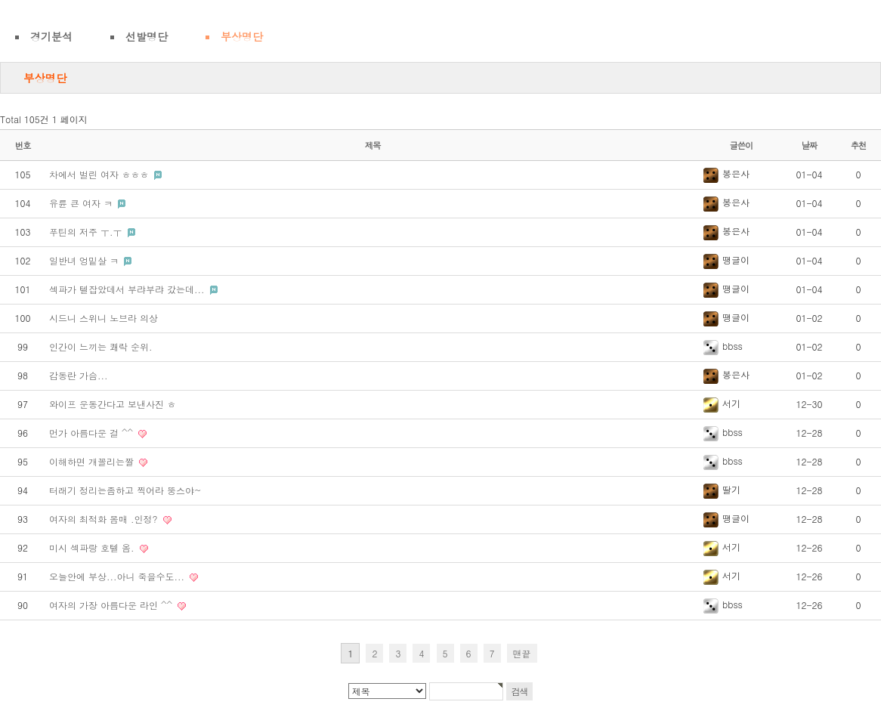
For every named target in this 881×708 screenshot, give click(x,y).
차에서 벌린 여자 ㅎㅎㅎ (100, 174)
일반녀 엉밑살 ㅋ (85, 260)
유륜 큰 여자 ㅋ (82, 202)
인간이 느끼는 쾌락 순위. (101, 346)
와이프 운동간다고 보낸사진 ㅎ (112, 403)
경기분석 (51, 36)
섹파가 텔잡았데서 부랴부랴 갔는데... (128, 289)
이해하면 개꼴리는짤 (93, 461)
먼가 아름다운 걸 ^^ (92, 432)
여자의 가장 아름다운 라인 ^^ (112, 604)
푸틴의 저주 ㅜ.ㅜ (87, 231)
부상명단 (242, 36)
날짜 (810, 145)
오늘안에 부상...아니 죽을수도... (118, 576)
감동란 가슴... (78, 375)
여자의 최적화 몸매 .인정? (105, 518)
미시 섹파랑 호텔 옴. (93, 547)
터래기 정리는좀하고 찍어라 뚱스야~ (125, 490)
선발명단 (146, 36)
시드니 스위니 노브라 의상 (103, 317)
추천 (859, 145)
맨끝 (522, 653)
